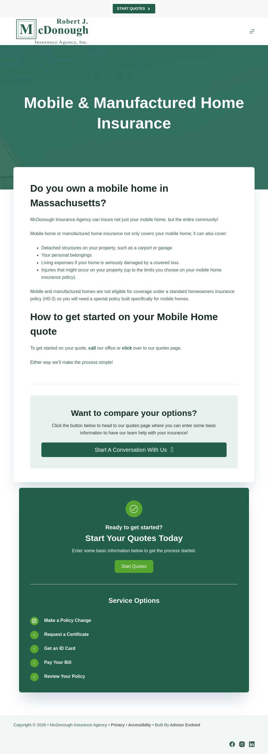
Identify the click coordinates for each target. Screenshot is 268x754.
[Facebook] (232, 744)
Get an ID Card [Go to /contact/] (59, 648)
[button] (134, 449)
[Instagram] (242, 744)
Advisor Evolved (185, 724)
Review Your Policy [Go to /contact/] (64, 676)
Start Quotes (134, 8)
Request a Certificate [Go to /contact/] (66, 634)
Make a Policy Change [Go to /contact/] (67, 620)
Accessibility (139, 724)
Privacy (117, 724)
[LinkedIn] (252, 744)
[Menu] (252, 31)
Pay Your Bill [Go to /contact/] (57, 662)
